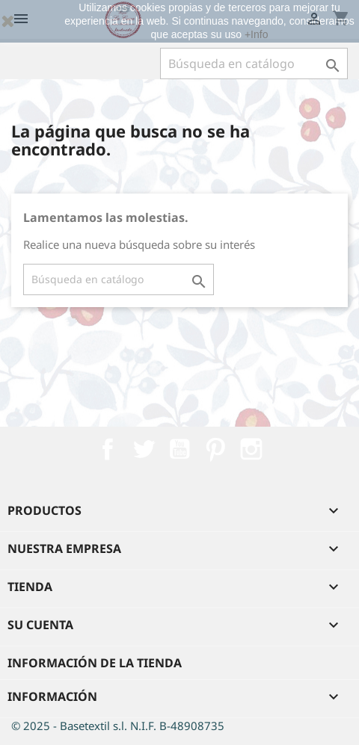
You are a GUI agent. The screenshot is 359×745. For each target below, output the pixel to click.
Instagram (251, 449)
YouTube (179, 449)
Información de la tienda (94, 663)
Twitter (144, 449)
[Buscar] (254, 63)
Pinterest (215, 449)
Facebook (108, 449)
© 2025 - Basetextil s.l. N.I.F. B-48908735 (117, 725)
